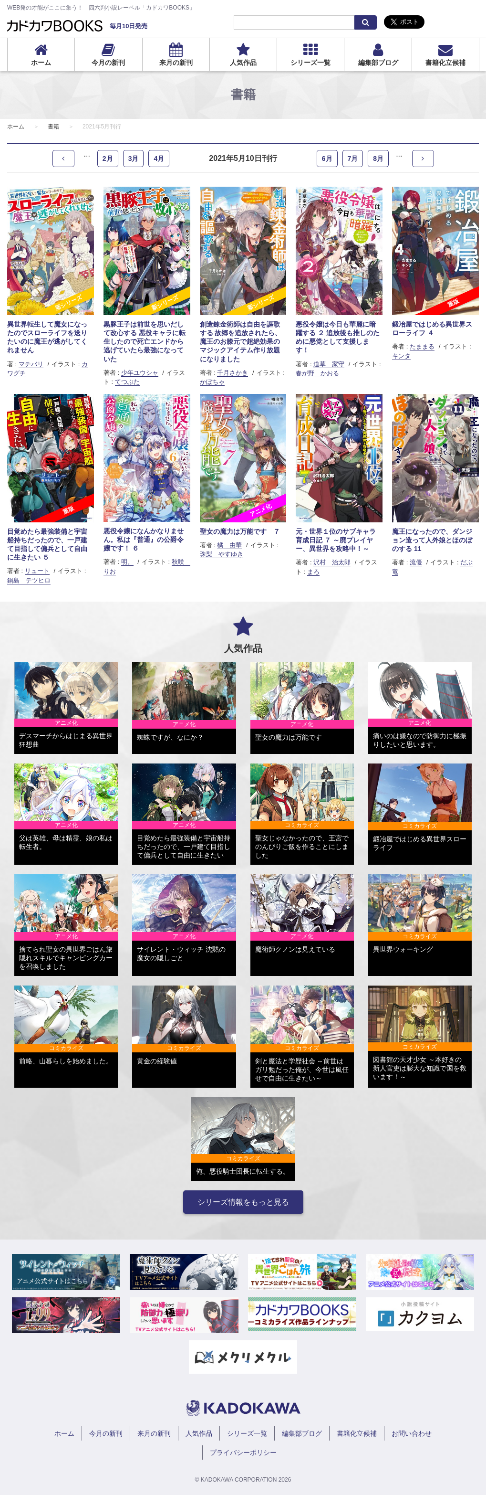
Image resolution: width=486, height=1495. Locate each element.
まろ (313, 571)
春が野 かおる (317, 373)
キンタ (401, 356)
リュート (37, 570)
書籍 (53, 126)
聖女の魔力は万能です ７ (240, 531)
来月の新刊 (176, 62)
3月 (133, 158)
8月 (378, 158)
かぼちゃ (212, 381)
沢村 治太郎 (332, 562)
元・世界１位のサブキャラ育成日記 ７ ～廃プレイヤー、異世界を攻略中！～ (336, 540)
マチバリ (31, 364)
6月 (327, 158)
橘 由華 (229, 545)
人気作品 (243, 62)
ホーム (41, 62)
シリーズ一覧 (310, 62)
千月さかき (232, 372)
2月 (108, 158)
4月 (159, 158)
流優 (416, 562)
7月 (353, 158)
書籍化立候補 (445, 62)
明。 (127, 561)
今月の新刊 (108, 62)
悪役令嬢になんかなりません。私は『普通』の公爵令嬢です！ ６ (143, 539)
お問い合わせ (412, 1433)
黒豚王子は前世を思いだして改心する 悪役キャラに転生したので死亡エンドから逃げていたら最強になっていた (144, 341)
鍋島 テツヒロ (29, 580)
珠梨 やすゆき (221, 554)
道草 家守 (328, 364)
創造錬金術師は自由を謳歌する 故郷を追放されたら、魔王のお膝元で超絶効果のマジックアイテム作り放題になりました (241, 341)
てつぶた (127, 381)
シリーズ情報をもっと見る (243, 1202)
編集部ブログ (378, 62)
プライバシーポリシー (243, 1452)
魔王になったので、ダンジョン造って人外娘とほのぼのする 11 (432, 540)
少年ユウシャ (139, 372)
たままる (422, 346)
